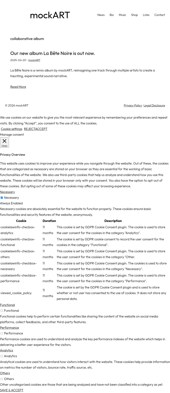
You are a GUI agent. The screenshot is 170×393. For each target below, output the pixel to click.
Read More (18, 87)
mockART (50, 15)
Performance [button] (9, 327)
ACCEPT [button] (41, 129)
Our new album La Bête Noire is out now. (52, 53)
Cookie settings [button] (11, 129)
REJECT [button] (29, 129)
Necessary (11, 197)
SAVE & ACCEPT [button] (11, 390)
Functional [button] (7, 305)
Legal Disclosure (154, 105)
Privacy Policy (133, 105)
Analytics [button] (6, 350)
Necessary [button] (7, 192)
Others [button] (5, 373)
